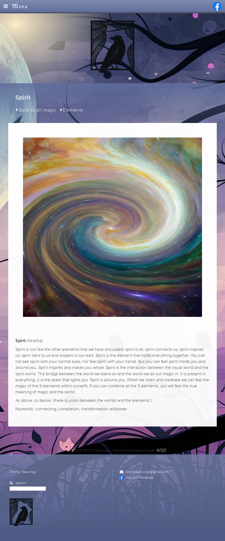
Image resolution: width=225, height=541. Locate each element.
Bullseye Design (143, 450)
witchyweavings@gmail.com (147, 471)
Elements (71, 110)
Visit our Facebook (140, 477)
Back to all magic (35, 110)
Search (21, 482)
